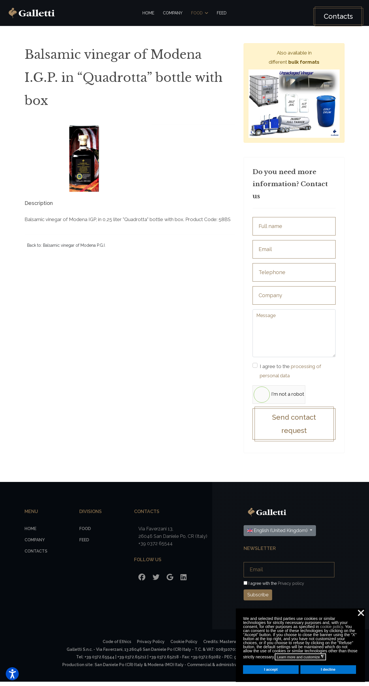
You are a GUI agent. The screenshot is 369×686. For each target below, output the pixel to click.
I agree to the (295, 372)
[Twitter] (156, 581)
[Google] (170, 581)
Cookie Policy (183, 645)
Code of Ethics (117, 645)
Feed (222, 13)
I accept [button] (271, 670)
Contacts (334, 16)
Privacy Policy (151, 645)
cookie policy (331, 626)
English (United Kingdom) (278, 534)
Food (197, 13)
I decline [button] (328, 670)
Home (148, 13)
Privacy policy (291, 587)
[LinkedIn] (183, 581)
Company (172, 13)
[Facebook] (141, 581)
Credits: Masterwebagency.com (234, 645)
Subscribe (257, 599)
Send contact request (294, 427)
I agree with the (274, 587)
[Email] (289, 573)
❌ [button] (360, 613)
